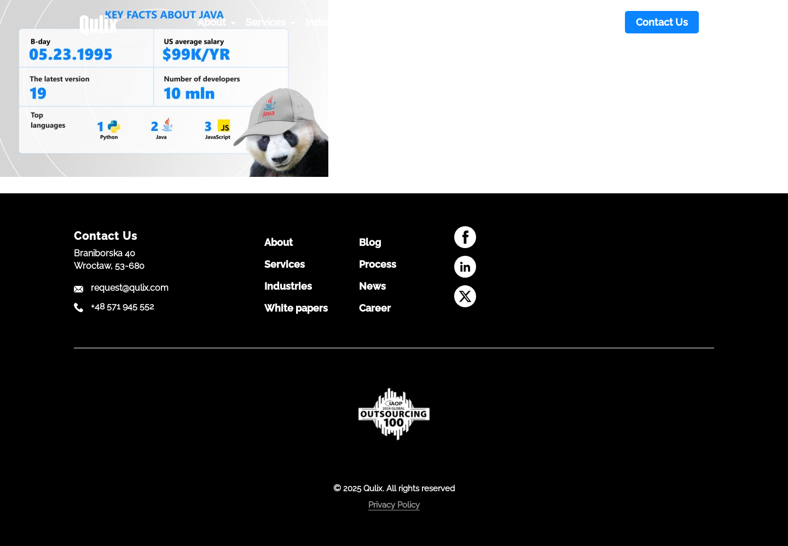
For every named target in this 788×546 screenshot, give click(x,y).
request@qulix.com (130, 288)
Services (284, 264)
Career (375, 308)
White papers (296, 308)
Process (377, 264)
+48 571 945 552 (122, 307)
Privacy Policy (394, 505)
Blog (370, 243)
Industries (288, 286)
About (278, 243)
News (372, 286)
